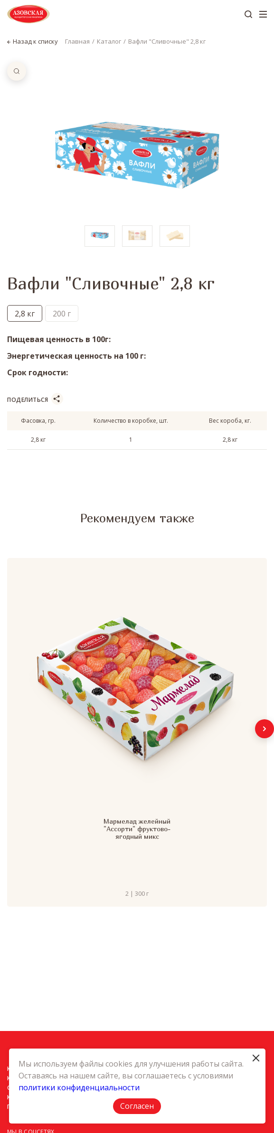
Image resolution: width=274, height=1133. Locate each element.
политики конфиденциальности (79, 1087)
